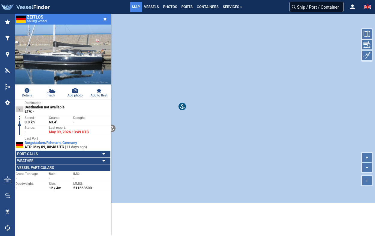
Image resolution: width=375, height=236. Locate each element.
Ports (187, 7)
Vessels (151, 7)
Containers (208, 7)
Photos (170, 7)
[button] (352, 7)
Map (136, 7)
